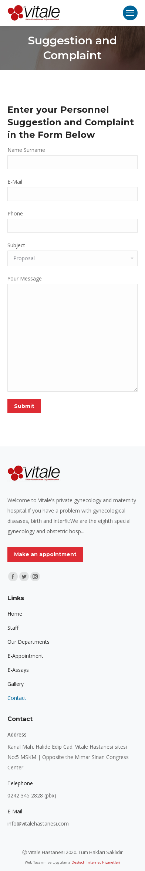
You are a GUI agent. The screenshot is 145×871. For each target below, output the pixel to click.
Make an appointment (45, 554)
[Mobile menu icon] (130, 13)
